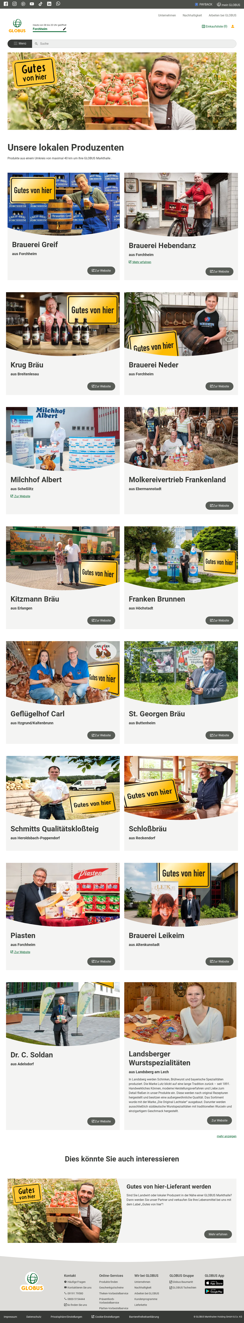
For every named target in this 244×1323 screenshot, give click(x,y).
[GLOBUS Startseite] (17, 26)
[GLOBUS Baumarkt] (181, 1282)
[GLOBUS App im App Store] (215, 1283)
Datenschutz (33, 1316)
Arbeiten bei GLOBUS (222, 15)
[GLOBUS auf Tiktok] (40, 4)
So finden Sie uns (77, 1304)
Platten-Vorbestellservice (113, 1308)
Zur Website (103, 270)
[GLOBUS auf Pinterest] (23, 4)
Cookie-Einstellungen (107, 1316)
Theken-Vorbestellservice (113, 1293)
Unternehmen (167, 15)
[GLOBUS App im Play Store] (214, 1291)
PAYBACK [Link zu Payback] (203, 4)
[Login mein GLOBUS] (233, 26)
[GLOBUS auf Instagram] (14, 4)
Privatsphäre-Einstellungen (66, 1316)
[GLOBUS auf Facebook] (6, 4)
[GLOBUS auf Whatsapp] (58, 4)
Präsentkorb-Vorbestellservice (109, 1301)
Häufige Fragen (77, 1281)
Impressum (10, 1316)
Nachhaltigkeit (192, 15)
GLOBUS (228, 4)
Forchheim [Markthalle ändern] (40, 29)
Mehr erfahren (141, 262)
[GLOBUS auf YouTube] (32, 4)
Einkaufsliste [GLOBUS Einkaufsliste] (214, 26)
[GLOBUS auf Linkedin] (49, 4)
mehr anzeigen (226, 1136)
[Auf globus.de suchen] (136, 43)
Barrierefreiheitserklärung (144, 1316)
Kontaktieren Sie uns (79, 1287)
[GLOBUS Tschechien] (183, 1288)
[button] (20, 44)
